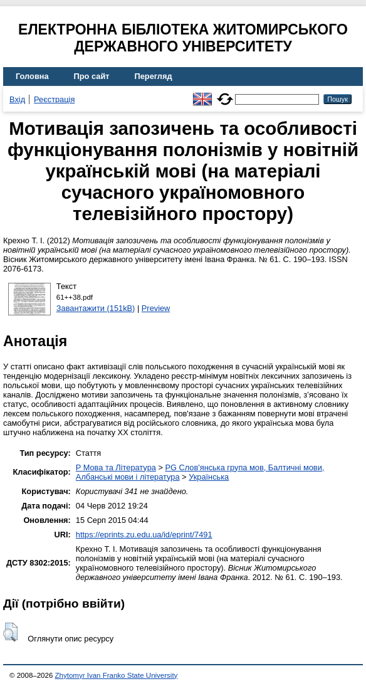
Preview (156, 308)
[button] (10, 632)
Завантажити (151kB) (95, 308)
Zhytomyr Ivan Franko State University (116, 675)
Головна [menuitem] (32, 76)
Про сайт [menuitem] (92, 76)
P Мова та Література (116, 467)
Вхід (17, 99)
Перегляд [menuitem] (153, 76)
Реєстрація (54, 99)
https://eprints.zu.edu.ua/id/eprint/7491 (144, 534)
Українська (209, 477)
